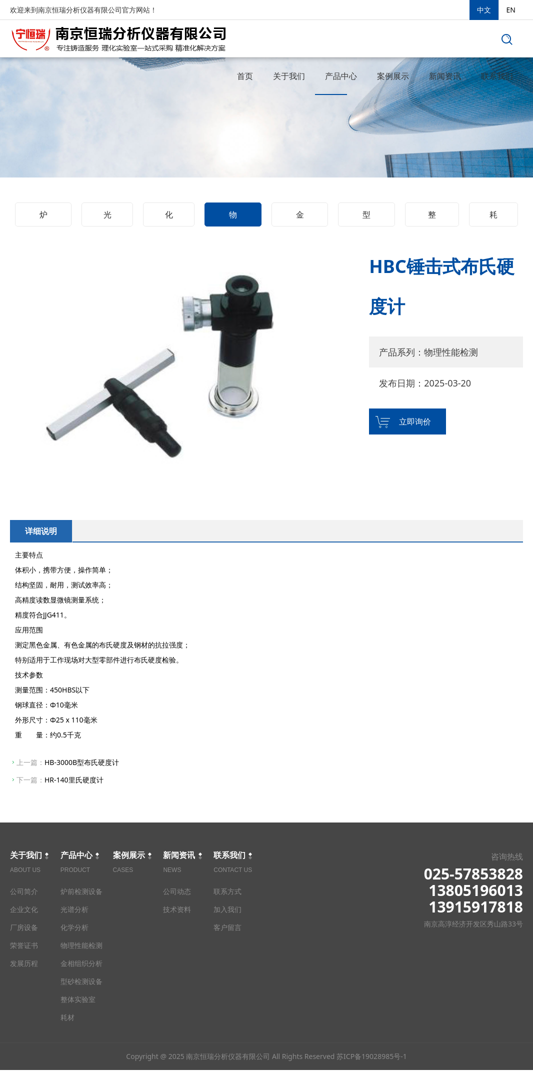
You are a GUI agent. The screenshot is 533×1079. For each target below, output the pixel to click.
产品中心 (341, 76)
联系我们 (497, 76)
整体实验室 (432, 217)
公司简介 (24, 891)
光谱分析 (108, 217)
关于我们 (289, 76)
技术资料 (177, 909)
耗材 (494, 217)
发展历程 (24, 963)
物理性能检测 (233, 217)
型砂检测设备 (366, 217)
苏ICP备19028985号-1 (371, 1065)
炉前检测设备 (44, 217)
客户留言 (228, 927)
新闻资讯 (445, 76)
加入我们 (228, 909)
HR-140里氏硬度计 (74, 779)
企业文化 (24, 909)
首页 (245, 76)
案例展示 (393, 76)
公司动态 (177, 891)
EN (511, 9)
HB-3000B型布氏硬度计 (81, 762)
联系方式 (228, 891)
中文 (484, 9)
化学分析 (169, 217)
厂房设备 (24, 927)
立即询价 (415, 421)
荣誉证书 (24, 945)
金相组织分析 (300, 217)
